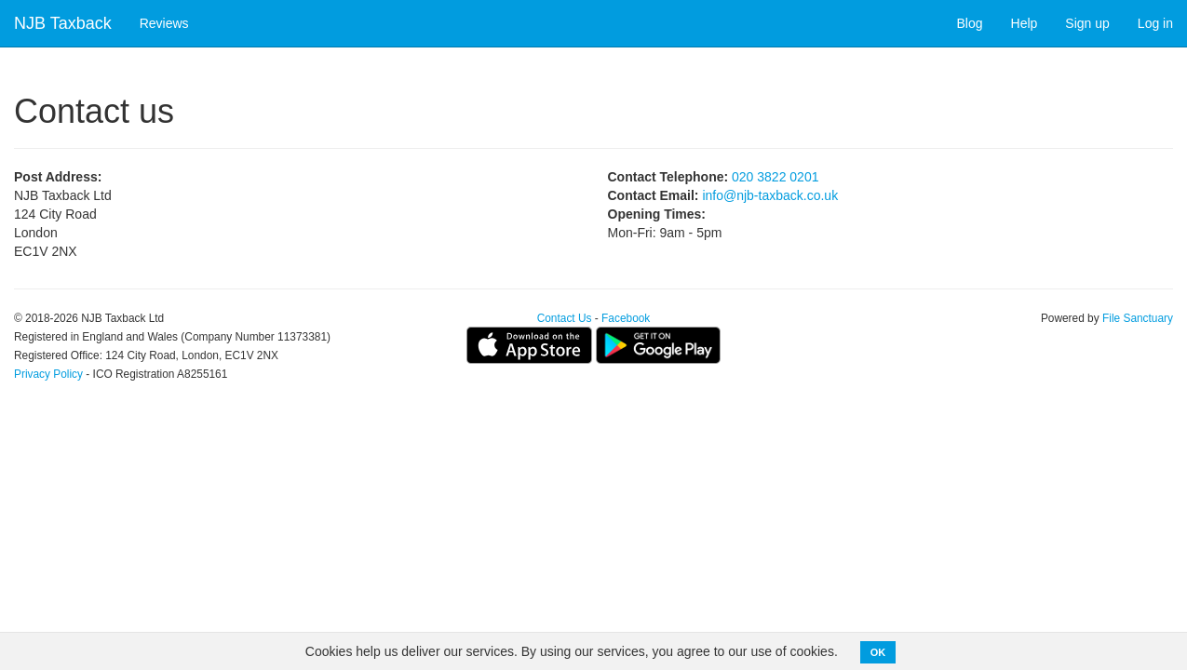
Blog (970, 23)
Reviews (164, 23)
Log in (1155, 23)
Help (1024, 23)
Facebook (625, 318)
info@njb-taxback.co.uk (770, 195)
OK (878, 652)
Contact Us (564, 318)
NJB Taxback (63, 23)
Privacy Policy (48, 374)
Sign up (1087, 23)
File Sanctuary (1137, 318)
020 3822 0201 (775, 176)
